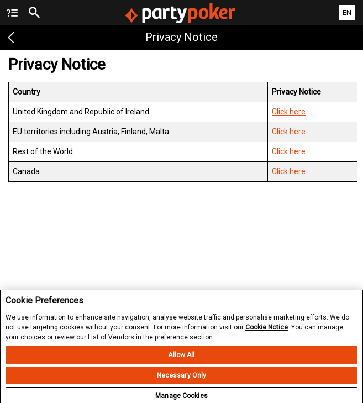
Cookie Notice (266, 332)
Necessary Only (182, 380)
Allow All (181, 360)
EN (347, 12)
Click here (289, 111)
